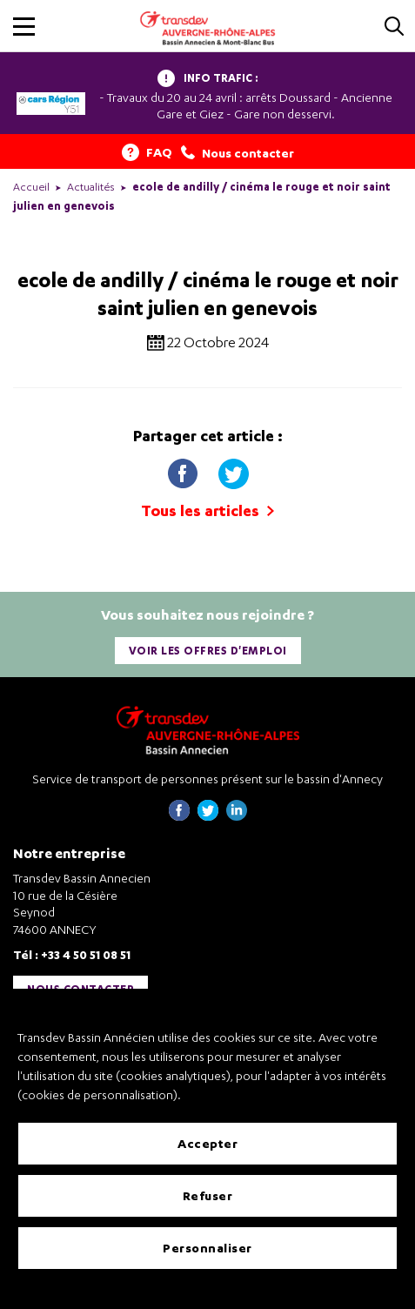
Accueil (31, 186)
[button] (24, 26)
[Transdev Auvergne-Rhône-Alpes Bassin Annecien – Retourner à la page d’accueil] (208, 729)
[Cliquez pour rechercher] (394, 27)
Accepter (207, 1143)
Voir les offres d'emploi (208, 650)
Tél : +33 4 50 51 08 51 (72, 954)
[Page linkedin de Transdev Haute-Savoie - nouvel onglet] (236, 816)
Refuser (208, 1195)
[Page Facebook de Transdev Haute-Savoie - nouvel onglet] (179, 816)
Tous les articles (207, 510)
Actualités (91, 186)
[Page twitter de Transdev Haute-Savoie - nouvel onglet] (207, 816)
